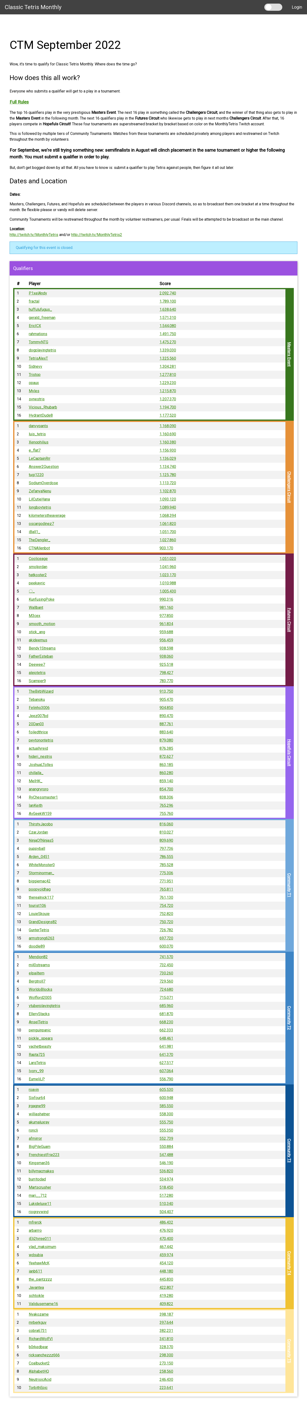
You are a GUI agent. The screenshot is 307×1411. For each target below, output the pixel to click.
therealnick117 (41, 897)
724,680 (166, 989)
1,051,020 (167, 558)
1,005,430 (167, 591)
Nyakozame (39, 1314)
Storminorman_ (41, 873)
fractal (34, 301)
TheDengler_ (39, 540)
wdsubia (36, 1255)
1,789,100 (167, 301)
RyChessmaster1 (43, 797)
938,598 (166, 648)
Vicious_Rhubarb (43, 407)
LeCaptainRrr (39, 458)
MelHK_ (35, 781)
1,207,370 (167, 399)
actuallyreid (38, 748)
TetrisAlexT (38, 358)
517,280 (166, 1195)
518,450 (166, 1187)
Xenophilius (38, 442)
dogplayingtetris (42, 350)
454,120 (166, 1263)
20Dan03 (36, 724)
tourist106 (37, 905)
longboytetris (40, 507)
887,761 (166, 724)
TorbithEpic (38, 1387)
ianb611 (35, 1271)
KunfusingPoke (41, 599)
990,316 (166, 599)
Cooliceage (38, 558)
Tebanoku (37, 699)
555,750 (166, 1122)
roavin (34, 1089)
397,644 (166, 1322)
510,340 (166, 1203)
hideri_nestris (40, 756)
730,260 (166, 973)
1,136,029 (167, 458)
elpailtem (36, 973)
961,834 (166, 624)
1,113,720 (167, 483)
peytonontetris (41, 740)
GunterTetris (39, 930)
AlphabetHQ (39, 1371)
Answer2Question (44, 466)
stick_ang (37, 632)
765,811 (166, 889)
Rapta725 (37, 1054)
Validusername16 (43, 1304)
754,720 (166, 905)
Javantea (36, 1287)
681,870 (166, 1014)
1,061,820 (167, 523)
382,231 (166, 1330)
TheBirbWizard (41, 691)
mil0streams (39, 965)
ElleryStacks (39, 1014)
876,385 (166, 748)
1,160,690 (167, 434)
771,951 (166, 881)
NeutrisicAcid (40, 1379)
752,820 (166, 913)
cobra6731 (38, 1330)
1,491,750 (167, 334)
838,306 (166, 797)
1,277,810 (167, 374)
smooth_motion (42, 624)
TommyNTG (38, 342)
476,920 (166, 1230)
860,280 (166, 773)
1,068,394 (167, 515)
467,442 (166, 1246)
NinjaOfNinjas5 (41, 840)
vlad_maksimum (42, 1246)
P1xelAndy (38, 293)
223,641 (166, 1387)
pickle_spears (41, 1038)
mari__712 (38, 1195)
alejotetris (37, 672)
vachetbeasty (40, 1046)
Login (297, 7)
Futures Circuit (289, 620)
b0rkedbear (38, 1347)
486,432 (166, 1222)
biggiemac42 (40, 881)
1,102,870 (167, 491)
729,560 (166, 981)
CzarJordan (38, 832)
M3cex (34, 615)
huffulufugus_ (40, 309)
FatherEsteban (41, 656)
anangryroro (38, 789)
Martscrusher (40, 1187)
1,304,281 (167, 366)
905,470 (166, 699)
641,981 (166, 1046)
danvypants (38, 426)
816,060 (166, 824)
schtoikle (36, 1295)
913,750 (166, 691)
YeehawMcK (39, 1263)
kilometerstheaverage (47, 515)
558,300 (166, 1114)
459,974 (166, 1255)
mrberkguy (38, 1322)
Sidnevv (35, 366)
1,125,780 (167, 474)
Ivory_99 (36, 1071)
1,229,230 (167, 382)
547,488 (166, 1154)
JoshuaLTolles (41, 764)
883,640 (166, 732)
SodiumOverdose (43, 483)
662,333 (166, 1030)
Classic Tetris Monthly (33, 7)
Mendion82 (38, 957)
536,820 (166, 1171)
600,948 (166, 1097)
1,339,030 (167, 350)
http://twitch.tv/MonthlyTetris (34, 234)
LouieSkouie (39, 913)
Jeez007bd (38, 716)
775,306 (166, 873)
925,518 (166, 664)
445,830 (166, 1279)
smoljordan (38, 566)
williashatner (39, 1114)
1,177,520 (167, 415)
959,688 (166, 632)
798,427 (166, 672)
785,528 (166, 865)
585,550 (166, 1106)
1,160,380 (167, 442)
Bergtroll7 (37, 981)
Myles (34, 391)
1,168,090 (167, 426)
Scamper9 (37, 681)
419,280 (166, 1295)
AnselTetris (38, 1022)
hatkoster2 (38, 575)
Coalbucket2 (39, 1363)
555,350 (166, 1130)
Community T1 (289, 885)
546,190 (166, 1163)
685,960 (166, 1005)
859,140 (166, 781)
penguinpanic (40, 1030)
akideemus (38, 640)
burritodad (37, 1179)
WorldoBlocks (40, 989)
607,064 (166, 1071)
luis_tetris (37, 434)
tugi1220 (36, 474)
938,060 (166, 656)
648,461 (166, 1038)
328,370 (166, 1347)
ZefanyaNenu (40, 491)
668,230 (166, 1022)
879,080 (166, 740)
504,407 (166, 1211)
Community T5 (289, 1351)
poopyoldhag (40, 889)
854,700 (166, 789)
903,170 (166, 548)
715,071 (166, 997)
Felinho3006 (39, 707)
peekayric (37, 583)
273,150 (166, 1363)
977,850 (166, 615)
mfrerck (35, 1222)
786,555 (166, 856)
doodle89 (37, 946)
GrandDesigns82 (43, 922)
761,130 (166, 897)
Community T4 (289, 1263)
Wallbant (36, 607)
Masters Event (289, 354)
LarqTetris (37, 1062)
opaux (34, 382)
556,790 (166, 1079)
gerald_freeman (42, 317)
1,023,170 (167, 575)
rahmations (38, 334)
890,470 (166, 716)
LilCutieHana (39, 499)
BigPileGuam (39, 1146)
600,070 (166, 946)
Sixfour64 (37, 1097)
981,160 (166, 607)
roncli (33, 1130)
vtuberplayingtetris (44, 1005)
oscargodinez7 (41, 523)
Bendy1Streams (42, 648)
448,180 (166, 1271)
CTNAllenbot (39, 548)
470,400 (166, 1238)
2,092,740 (167, 293)
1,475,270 (167, 342)
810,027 (166, 832)
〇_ (32, 591)
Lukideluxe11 (40, 1203)
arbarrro (35, 1230)
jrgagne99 (37, 1106)
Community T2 (289, 1018)
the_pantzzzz (40, 1279)
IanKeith (35, 805)
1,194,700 (167, 407)
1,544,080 (167, 325)
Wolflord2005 (40, 997)
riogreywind (38, 1211)
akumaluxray (39, 1122)
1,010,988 (167, 583)
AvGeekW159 (40, 813)
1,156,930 (167, 450)
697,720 (166, 938)
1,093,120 (167, 499)
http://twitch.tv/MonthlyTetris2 (96, 234)
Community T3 (289, 1151)
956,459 (166, 640)
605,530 (166, 1089)
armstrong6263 (41, 938)
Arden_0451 (39, 856)
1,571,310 (167, 317)
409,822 (166, 1304)
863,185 (166, 764)
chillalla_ (36, 773)
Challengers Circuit (289, 487)
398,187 (166, 1314)
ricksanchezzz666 (44, 1355)
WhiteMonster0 (42, 865)
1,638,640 (167, 309)
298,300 (166, 1355)
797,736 (166, 848)
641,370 (166, 1054)
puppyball (37, 848)
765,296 (166, 805)
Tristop (35, 374)
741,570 (166, 957)
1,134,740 (167, 466)
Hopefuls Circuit (289, 752)
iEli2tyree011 (40, 1238)
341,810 (166, 1338)
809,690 (166, 840)
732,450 (166, 965)
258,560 (166, 1371)
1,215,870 (167, 391)
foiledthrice (38, 732)
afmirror (35, 1138)
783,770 (166, 681)
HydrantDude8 (41, 415)
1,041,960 (167, 566)
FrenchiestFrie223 (44, 1154)
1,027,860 (167, 540)
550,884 (166, 1146)
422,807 (166, 1287)
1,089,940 (167, 507)
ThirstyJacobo (41, 824)
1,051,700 (167, 532)
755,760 (166, 813)
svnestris (37, 399)
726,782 (166, 930)
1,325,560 (167, 358)
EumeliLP (37, 1079)
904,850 (166, 707)
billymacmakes (41, 1171)
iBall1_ (34, 532)
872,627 (166, 756)
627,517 (166, 1062)
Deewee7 (37, 664)
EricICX (35, 325)
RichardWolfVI (41, 1338)
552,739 (166, 1138)
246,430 (166, 1379)
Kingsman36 (39, 1163)
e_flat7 (35, 450)
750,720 (166, 922)
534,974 (166, 1179)
